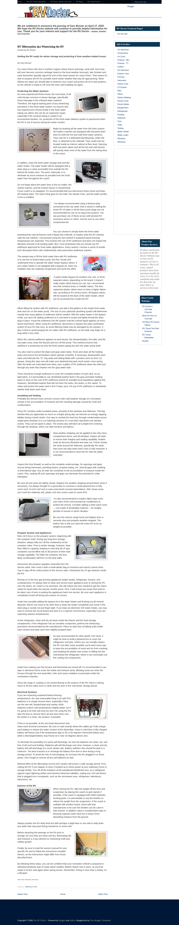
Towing (120, 128)
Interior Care (122, 84)
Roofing (120, 114)
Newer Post (22, 894)
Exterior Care (123, 73)
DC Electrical (123, 70)
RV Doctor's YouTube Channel (147, 309)
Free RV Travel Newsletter (36, 2)
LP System (122, 87)
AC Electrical (123, 49)
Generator (121, 80)
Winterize (121, 142)
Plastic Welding (124, 97)
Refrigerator (122, 111)
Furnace (121, 77)
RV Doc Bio (122, 34)
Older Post (103, 894)
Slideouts (121, 118)
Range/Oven (122, 108)
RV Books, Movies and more (60, 2)
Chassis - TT (122, 63)
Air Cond (121, 56)
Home (19, 2)
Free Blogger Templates (100, 920)
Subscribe (153, 19)
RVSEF (145, 341)
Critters (120, 67)
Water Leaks (122, 135)
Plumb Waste (123, 104)
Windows (121, 138)
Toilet (119, 125)
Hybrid (72, 920)
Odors (120, 94)
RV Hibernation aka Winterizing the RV (40, 46)
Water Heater (123, 131)
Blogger (130, 6)
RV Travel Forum (94, 2)
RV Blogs (79, 2)
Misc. (119, 90)
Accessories (122, 53)
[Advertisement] (52, 39)
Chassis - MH (123, 60)
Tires (119, 121)
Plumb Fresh (123, 101)
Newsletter (31, 887)
